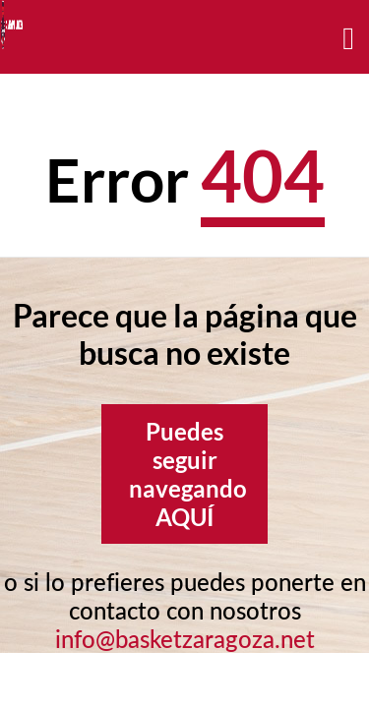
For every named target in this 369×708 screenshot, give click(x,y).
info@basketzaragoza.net (185, 638)
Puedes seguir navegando (188, 474)
